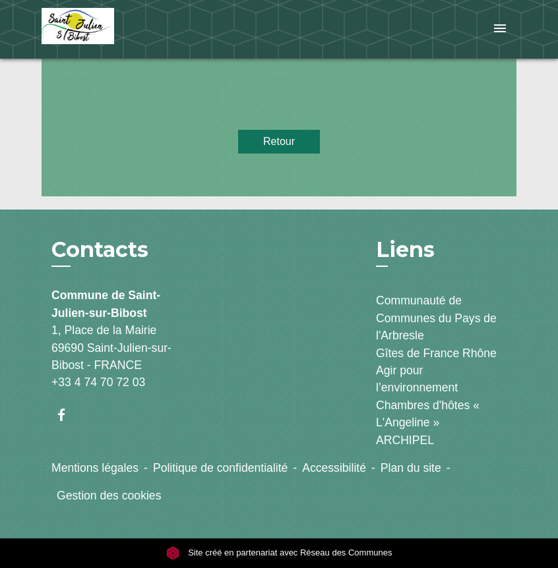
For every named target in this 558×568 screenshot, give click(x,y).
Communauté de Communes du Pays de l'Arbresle (436, 318)
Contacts (99, 249)
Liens (405, 249)
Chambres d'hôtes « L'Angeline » (428, 414)
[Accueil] (124, 29)
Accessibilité (334, 467)
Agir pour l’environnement (417, 379)
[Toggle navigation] (499, 29)
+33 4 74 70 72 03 (98, 382)
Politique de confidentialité (220, 467)
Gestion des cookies (109, 495)
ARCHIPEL (405, 440)
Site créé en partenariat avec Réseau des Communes (279, 552)
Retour (279, 141)
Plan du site (411, 467)
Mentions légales (95, 467)
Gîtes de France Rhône (436, 353)
